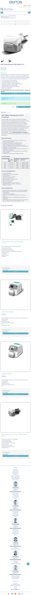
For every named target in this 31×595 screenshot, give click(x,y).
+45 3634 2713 (16, 557)
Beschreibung (3, 112)
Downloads (9, 112)
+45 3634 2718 (16, 543)
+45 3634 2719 (16, 524)
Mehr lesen (15, 93)
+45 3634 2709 (16, 488)
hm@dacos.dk (15, 544)
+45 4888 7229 (16, 506)
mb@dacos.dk (15, 558)
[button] (15, 21)
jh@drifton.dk (15, 508)
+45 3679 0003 (16, 572)
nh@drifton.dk (15, 490)
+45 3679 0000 (17, 475)
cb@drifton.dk (15, 526)
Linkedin (18, 589)
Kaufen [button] (20, 107)
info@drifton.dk (17, 477)
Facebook (13, 589)
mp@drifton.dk (15, 573)
